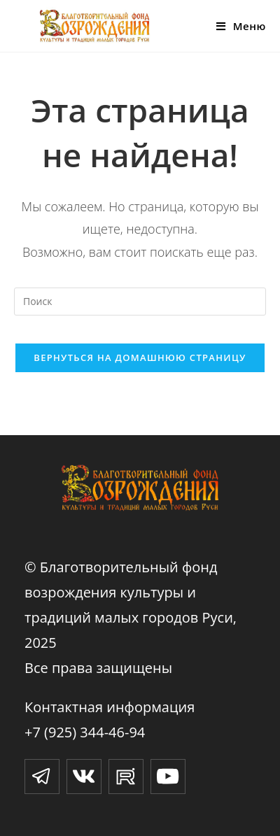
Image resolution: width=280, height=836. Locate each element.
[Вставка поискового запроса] (140, 302)
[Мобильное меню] (241, 26)
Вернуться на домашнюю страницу (140, 357)
